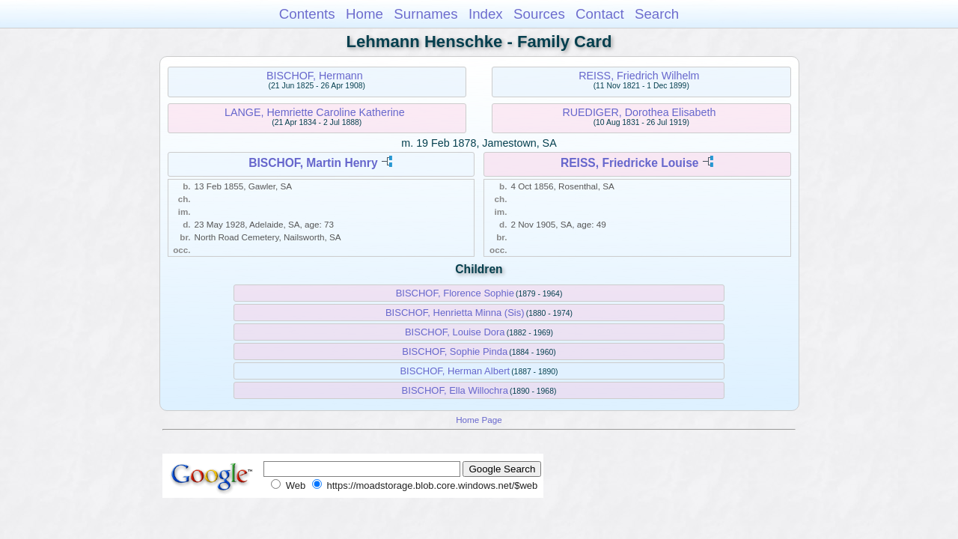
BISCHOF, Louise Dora (455, 332)
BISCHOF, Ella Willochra (455, 390)
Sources (539, 14)
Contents (307, 14)
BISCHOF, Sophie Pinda (454, 351)
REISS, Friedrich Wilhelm (639, 76)
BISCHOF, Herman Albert (455, 371)
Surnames (425, 14)
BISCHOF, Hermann (314, 76)
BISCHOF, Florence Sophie (455, 293)
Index (486, 14)
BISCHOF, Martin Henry (312, 162)
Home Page (479, 419)
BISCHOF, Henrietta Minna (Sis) (455, 312)
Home (364, 14)
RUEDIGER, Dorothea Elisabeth (639, 112)
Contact (600, 14)
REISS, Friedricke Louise (630, 162)
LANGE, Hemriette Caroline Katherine (315, 112)
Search (657, 14)
